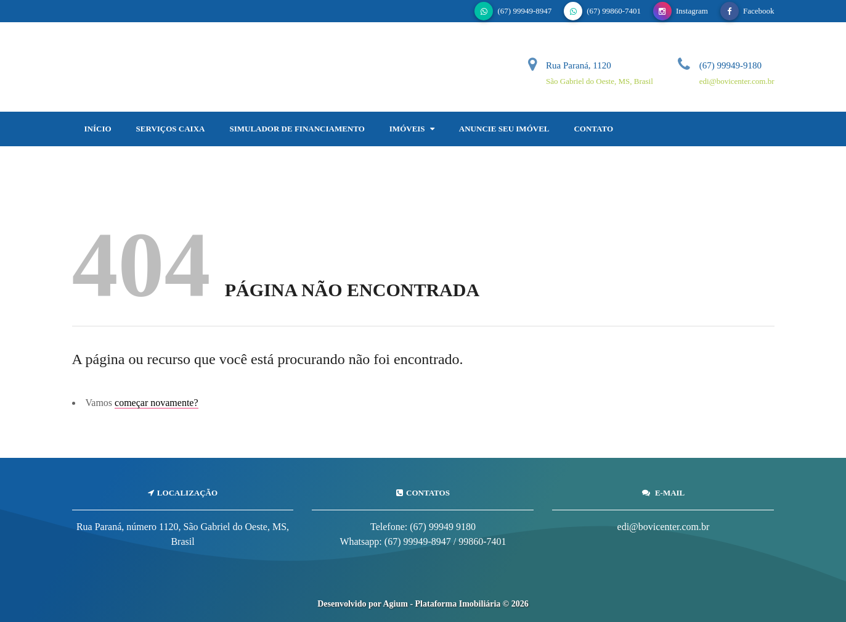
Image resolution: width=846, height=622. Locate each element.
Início (98, 128)
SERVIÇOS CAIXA (170, 128)
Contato (593, 128)
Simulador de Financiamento (296, 128)
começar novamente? (156, 402)
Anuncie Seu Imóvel (504, 128)
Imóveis (411, 128)
